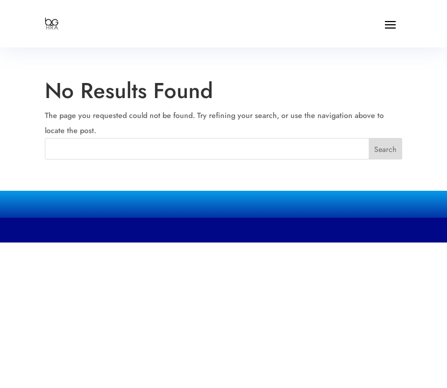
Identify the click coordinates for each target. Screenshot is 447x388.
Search (385, 149)
